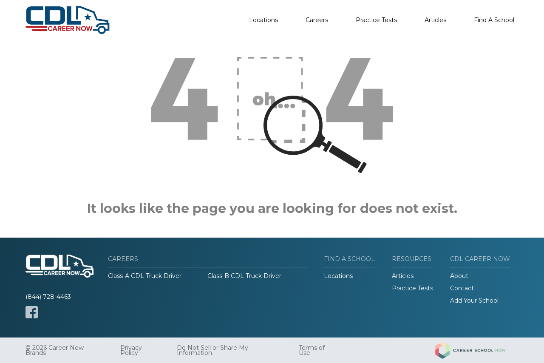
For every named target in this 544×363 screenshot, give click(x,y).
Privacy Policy (131, 350)
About (459, 276)
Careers (317, 20)
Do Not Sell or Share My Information (212, 350)
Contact (462, 288)
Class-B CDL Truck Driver (244, 276)
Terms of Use (312, 350)
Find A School (494, 20)
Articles (435, 20)
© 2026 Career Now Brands (55, 350)
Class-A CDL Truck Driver (144, 276)
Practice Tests (376, 20)
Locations (263, 20)
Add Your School (474, 300)
